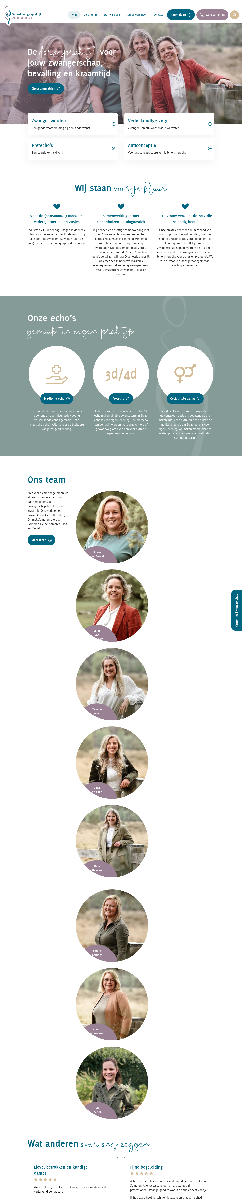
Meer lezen (41, 542)
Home (74, 14)
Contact (158, 14)
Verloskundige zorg (92, 1142)
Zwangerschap (88, 1162)
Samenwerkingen (136, 14)
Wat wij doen (112, 14)
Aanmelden (181, 15)
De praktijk (90, 14)
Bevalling (83, 1155)
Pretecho (121, 400)
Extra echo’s (134, 1148)
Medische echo (57, 400)
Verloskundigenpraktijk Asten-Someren (75, 1192)
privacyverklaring (108, 1038)
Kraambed (84, 1148)
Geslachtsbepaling (185, 400)
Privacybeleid (143, 1192)
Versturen (136, 1036)
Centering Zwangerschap (236, 610)
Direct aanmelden (45, 90)
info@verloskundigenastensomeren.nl (96, 876)
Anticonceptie (87, 1169)
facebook (183, 1142)
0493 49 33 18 (212, 15)
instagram (184, 1148)
